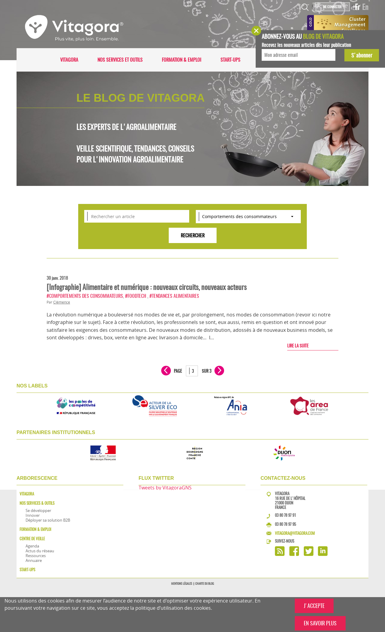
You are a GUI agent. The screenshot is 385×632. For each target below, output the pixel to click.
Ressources (36, 555)
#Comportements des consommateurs (85, 296)
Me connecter (332, 7)
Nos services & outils (37, 503)
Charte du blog (204, 583)
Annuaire (34, 560)
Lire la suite (298, 346)
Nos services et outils (120, 60)
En (365, 7)
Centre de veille (32, 538)
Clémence (61, 302)
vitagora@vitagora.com (295, 533)
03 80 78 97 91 (285, 515)
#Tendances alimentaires (174, 296)
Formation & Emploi (181, 60)
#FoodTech (136, 296)
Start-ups (230, 60)
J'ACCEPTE (314, 605)
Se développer (38, 510)
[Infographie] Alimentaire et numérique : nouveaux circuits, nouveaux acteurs (147, 287)
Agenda (32, 546)
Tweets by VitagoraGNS (165, 487)
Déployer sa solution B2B (48, 520)
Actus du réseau (40, 550)
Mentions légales (181, 583)
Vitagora (69, 60)
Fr (357, 7)
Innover (33, 515)
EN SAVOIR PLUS (320, 623)
